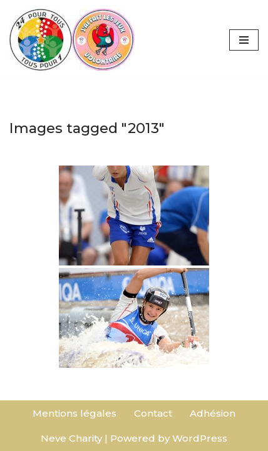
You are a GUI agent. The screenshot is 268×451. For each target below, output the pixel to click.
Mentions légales (74, 413)
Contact (153, 413)
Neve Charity (71, 438)
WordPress (199, 438)
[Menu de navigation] (244, 40)
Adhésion (212, 413)
